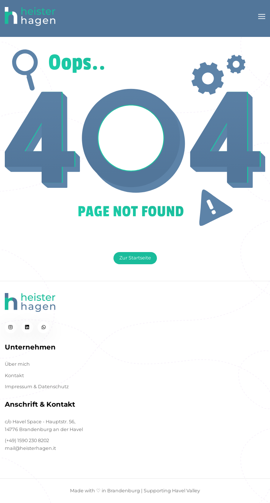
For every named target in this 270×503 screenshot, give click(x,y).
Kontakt (14, 375)
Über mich (17, 364)
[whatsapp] (43, 327)
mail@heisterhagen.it (30, 448)
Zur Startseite (135, 258)
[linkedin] (27, 327)
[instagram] (11, 327)
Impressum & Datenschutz (37, 386)
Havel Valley (186, 490)
